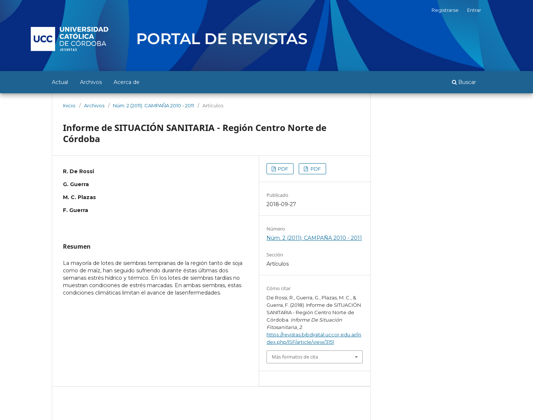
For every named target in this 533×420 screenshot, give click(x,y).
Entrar (474, 10)
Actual (60, 82)
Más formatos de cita (295, 356)
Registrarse (445, 10)
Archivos (91, 82)
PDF (282, 169)
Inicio (69, 105)
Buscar (464, 82)
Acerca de (127, 82)
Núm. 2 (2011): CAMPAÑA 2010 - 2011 (153, 105)
